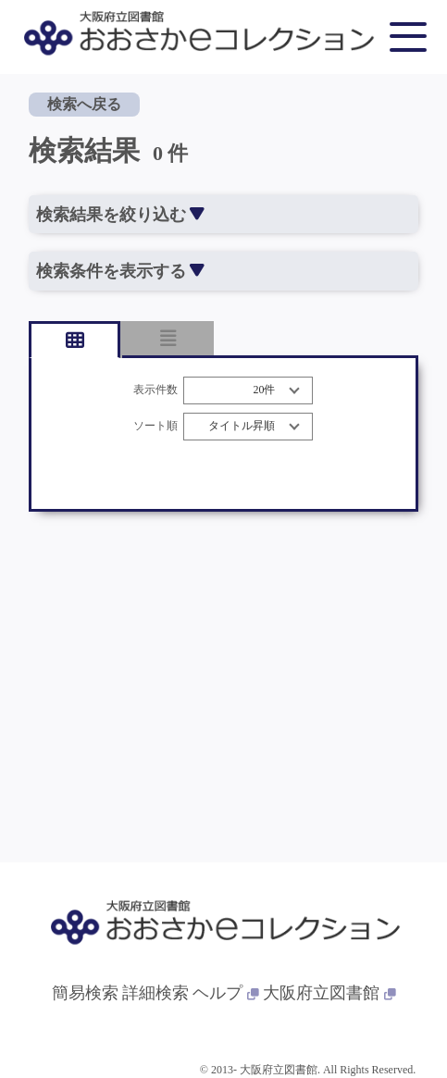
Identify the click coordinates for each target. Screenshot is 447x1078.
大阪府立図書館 (329, 993)
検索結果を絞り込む (120, 214)
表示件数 (155, 390)
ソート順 (155, 426)
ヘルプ (225, 993)
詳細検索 (155, 993)
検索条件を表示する (120, 271)
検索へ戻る (84, 104)
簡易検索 (85, 993)
